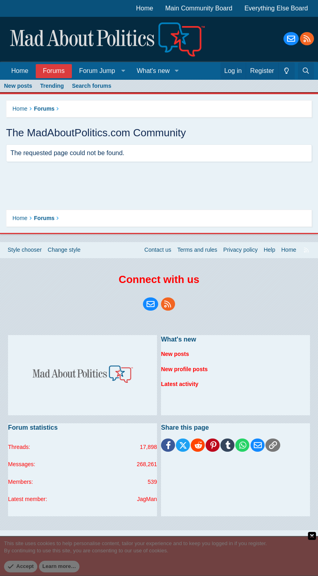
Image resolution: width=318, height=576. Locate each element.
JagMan (147, 499)
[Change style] (286, 71)
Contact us (158, 250)
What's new (153, 70)
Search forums (91, 86)
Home (144, 8)
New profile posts (184, 369)
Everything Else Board (276, 8)
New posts (18, 86)
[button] (100, 70)
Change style (64, 250)
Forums (54, 70)
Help (269, 250)
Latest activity (179, 384)
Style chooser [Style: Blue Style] (25, 250)
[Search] (306, 71)
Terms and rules (197, 250)
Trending (52, 86)
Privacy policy (240, 250)
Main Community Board (198, 8)
